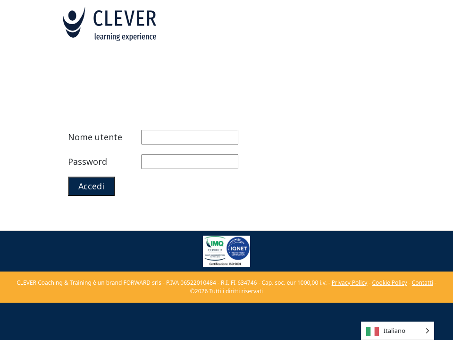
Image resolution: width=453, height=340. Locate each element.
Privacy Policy (350, 283)
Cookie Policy (389, 283)
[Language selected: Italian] (397, 331)
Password (87, 161)
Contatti (422, 283)
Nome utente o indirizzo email (103, 139)
